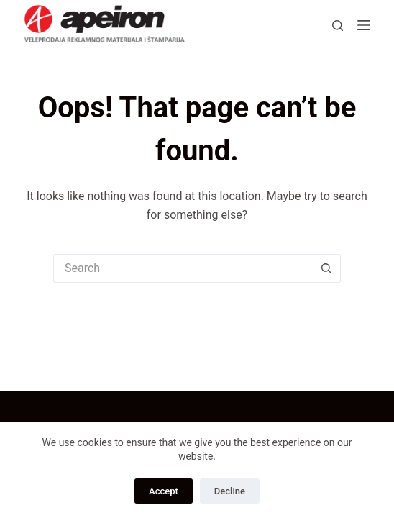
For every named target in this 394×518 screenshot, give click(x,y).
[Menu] (363, 25)
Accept (163, 491)
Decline (229, 491)
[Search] (337, 25)
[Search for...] (182, 268)
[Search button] (326, 268)
